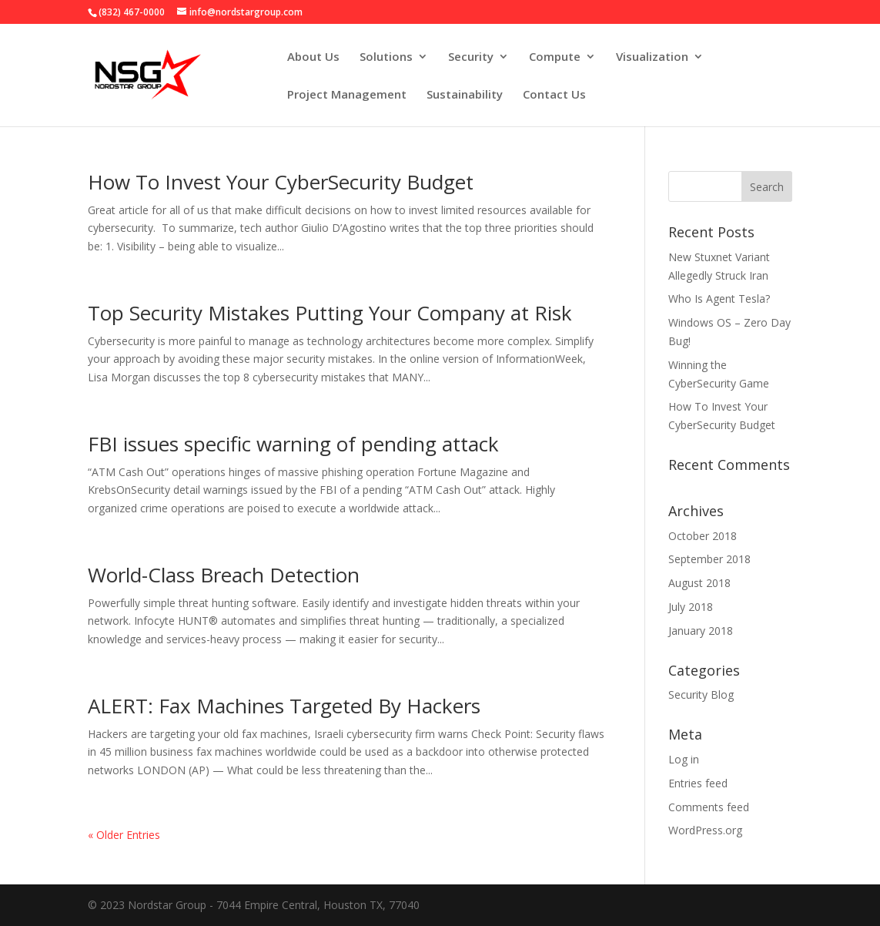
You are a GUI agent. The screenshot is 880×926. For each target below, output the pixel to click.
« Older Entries (124, 834)
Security (471, 57)
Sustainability (465, 95)
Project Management (347, 95)
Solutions (386, 57)
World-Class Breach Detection (224, 575)
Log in (683, 759)
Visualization (652, 57)
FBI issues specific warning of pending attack (293, 444)
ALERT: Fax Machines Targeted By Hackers (284, 706)
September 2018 (709, 559)
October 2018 (702, 535)
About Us (313, 57)
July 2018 (690, 606)
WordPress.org (705, 830)
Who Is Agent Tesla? (719, 298)
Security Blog (701, 694)
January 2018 (700, 630)
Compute (555, 57)
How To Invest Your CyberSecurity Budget (280, 182)
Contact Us (554, 95)
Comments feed (708, 807)
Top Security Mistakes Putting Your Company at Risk (330, 313)
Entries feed (698, 783)
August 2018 (699, 582)
